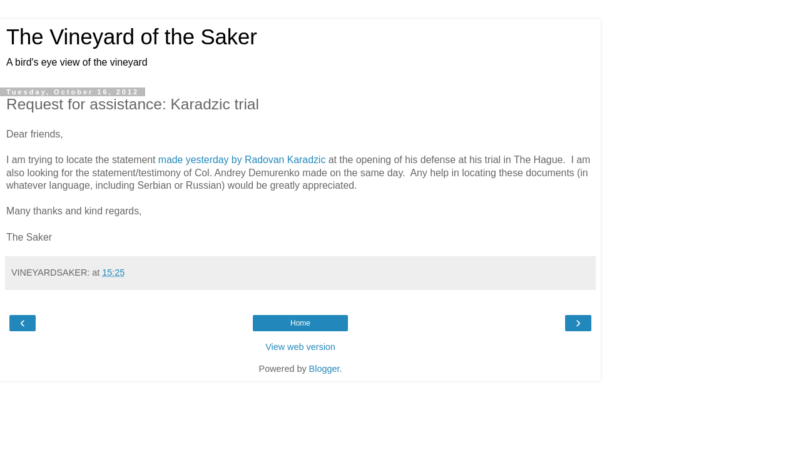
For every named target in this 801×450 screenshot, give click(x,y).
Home (300, 323)
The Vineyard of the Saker (131, 37)
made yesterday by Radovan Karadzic (241, 159)
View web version (300, 347)
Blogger (324, 369)
